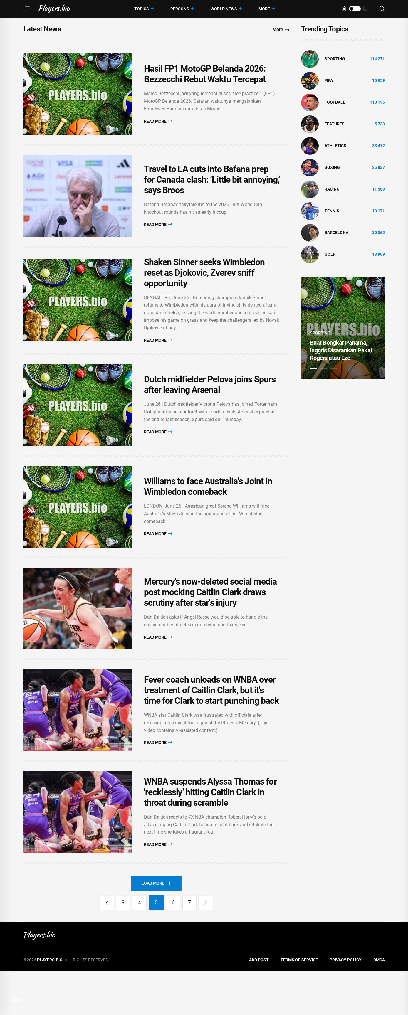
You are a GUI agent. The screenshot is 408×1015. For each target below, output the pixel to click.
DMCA (379, 1004)
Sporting (335, 58)
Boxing (332, 167)
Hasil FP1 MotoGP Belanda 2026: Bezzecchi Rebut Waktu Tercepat (205, 77)
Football (335, 102)
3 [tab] (333, 368)
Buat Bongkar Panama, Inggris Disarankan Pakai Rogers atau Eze (341, 350)
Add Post (259, 1004)
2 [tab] (323, 368)
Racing (332, 189)
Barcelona (336, 232)
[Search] (382, 9)
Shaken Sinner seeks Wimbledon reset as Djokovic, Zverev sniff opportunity (204, 285)
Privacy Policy (346, 1004)
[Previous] (104, 947)
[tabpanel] (343, 328)
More (264, 8)
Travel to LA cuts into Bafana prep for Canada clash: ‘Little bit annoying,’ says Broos (212, 189)
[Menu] (27, 9)
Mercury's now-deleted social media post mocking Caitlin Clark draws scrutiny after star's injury (210, 621)
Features (335, 124)
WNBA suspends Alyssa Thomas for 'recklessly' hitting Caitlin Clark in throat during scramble (210, 833)
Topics (141, 8)
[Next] (208, 947)
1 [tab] (313, 368)
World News (224, 8)
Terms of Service (299, 1004)
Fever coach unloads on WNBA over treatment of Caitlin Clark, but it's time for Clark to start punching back (211, 725)
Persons (179, 8)
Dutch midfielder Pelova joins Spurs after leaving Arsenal (210, 401)
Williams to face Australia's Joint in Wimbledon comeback (208, 509)
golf (330, 254)
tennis (332, 210)
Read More (158, 124)
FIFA (329, 80)
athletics (335, 145)
